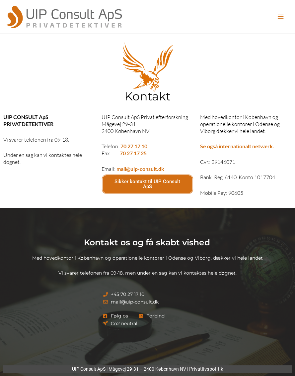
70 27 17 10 (133, 146)
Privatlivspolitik (206, 369)
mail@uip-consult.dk (140, 169)
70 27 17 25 (133, 153)
